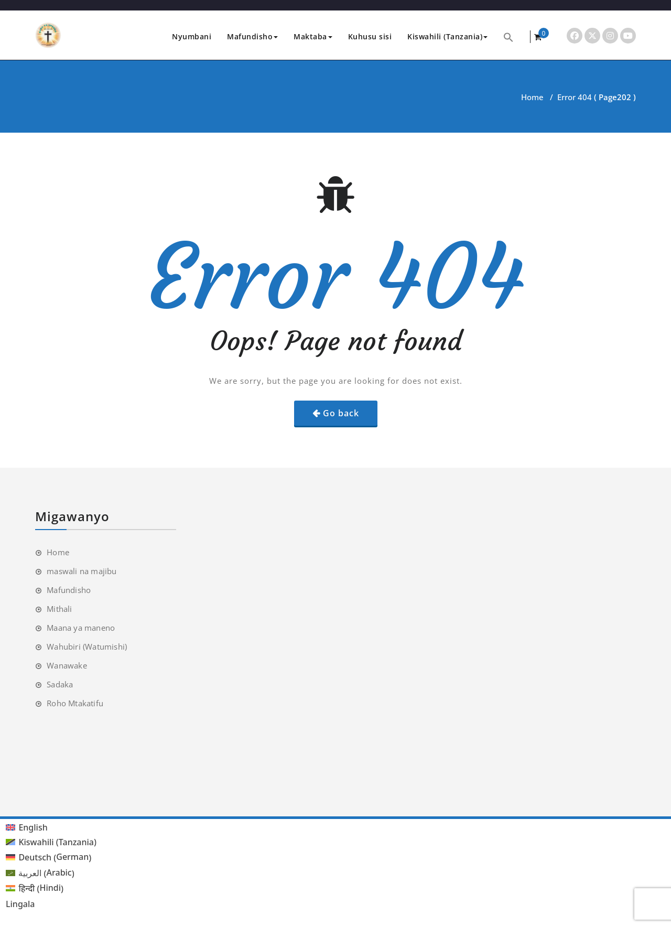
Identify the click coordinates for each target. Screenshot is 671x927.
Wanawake (67, 665)
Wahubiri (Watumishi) (87, 646)
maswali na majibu (81, 571)
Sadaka (60, 684)
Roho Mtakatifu (75, 703)
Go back (341, 413)
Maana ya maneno (81, 627)
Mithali (59, 608)
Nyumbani (191, 36)
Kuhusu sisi (370, 36)
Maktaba (313, 36)
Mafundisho (252, 36)
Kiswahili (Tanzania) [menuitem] (57, 842)
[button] (508, 36)
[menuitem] (51, 827)
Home (532, 97)
